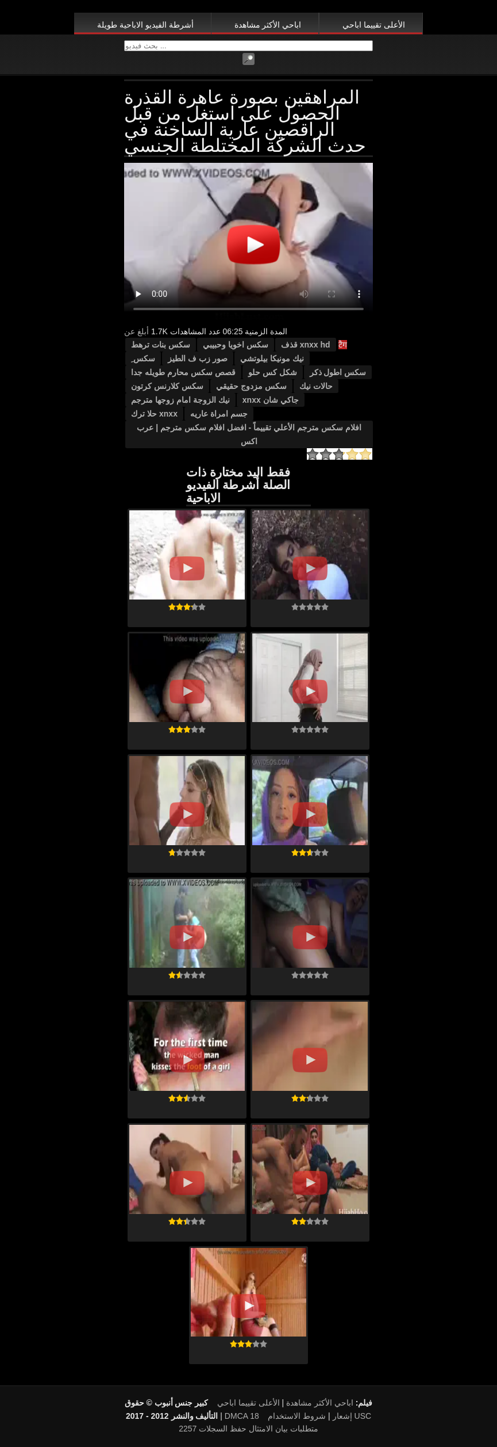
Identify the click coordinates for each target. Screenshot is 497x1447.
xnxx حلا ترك (154, 413)
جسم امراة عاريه (219, 413)
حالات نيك (316, 386)
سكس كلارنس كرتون (167, 386)
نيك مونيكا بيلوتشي (272, 358)
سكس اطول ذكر (338, 372)
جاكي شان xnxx (270, 399)
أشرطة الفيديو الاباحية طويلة (145, 24)
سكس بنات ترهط (160, 344)
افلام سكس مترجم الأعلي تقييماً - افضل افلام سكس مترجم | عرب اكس (249, 434)
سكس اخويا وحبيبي (235, 344)
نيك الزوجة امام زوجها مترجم (180, 399)
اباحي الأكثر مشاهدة (268, 24)
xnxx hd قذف (305, 344)
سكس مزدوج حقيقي (251, 386)
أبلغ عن (136, 331)
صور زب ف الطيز (198, 358)
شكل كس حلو (272, 372)
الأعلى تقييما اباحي (373, 24)
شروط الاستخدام (297, 1416)
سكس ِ (143, 358)
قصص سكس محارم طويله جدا (183, 372)
